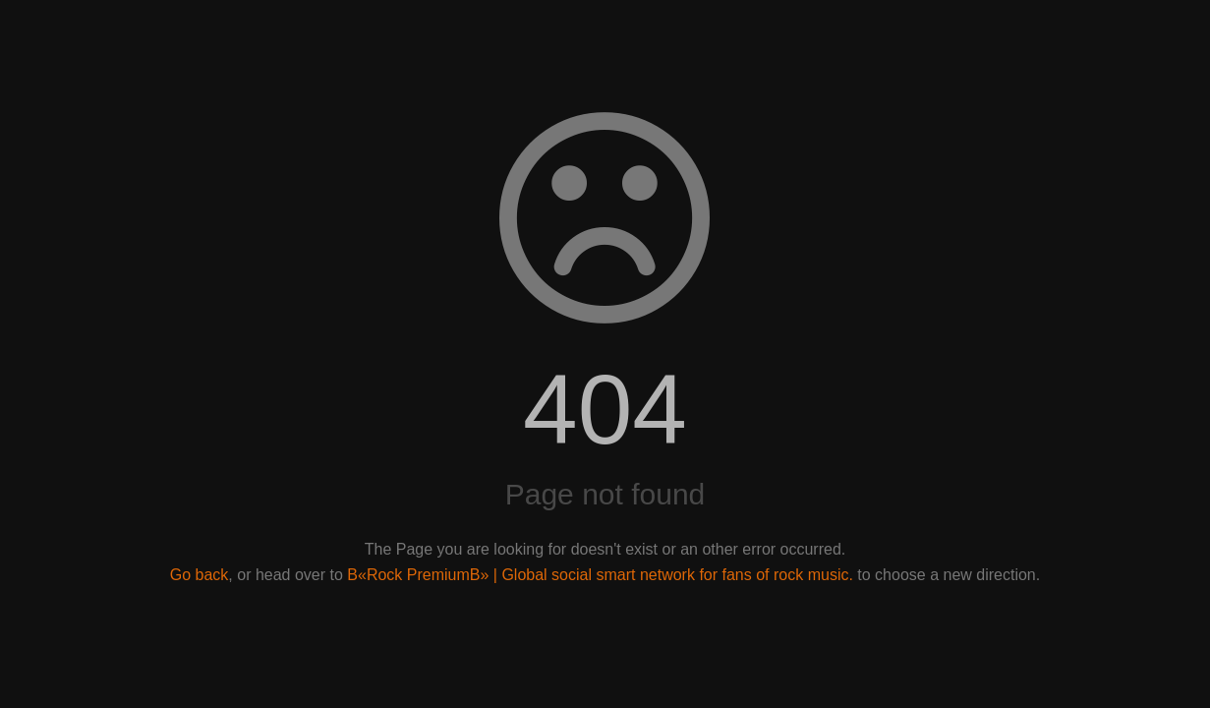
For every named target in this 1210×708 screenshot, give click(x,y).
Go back (199, 574)
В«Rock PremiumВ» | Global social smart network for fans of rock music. (600, 574)
